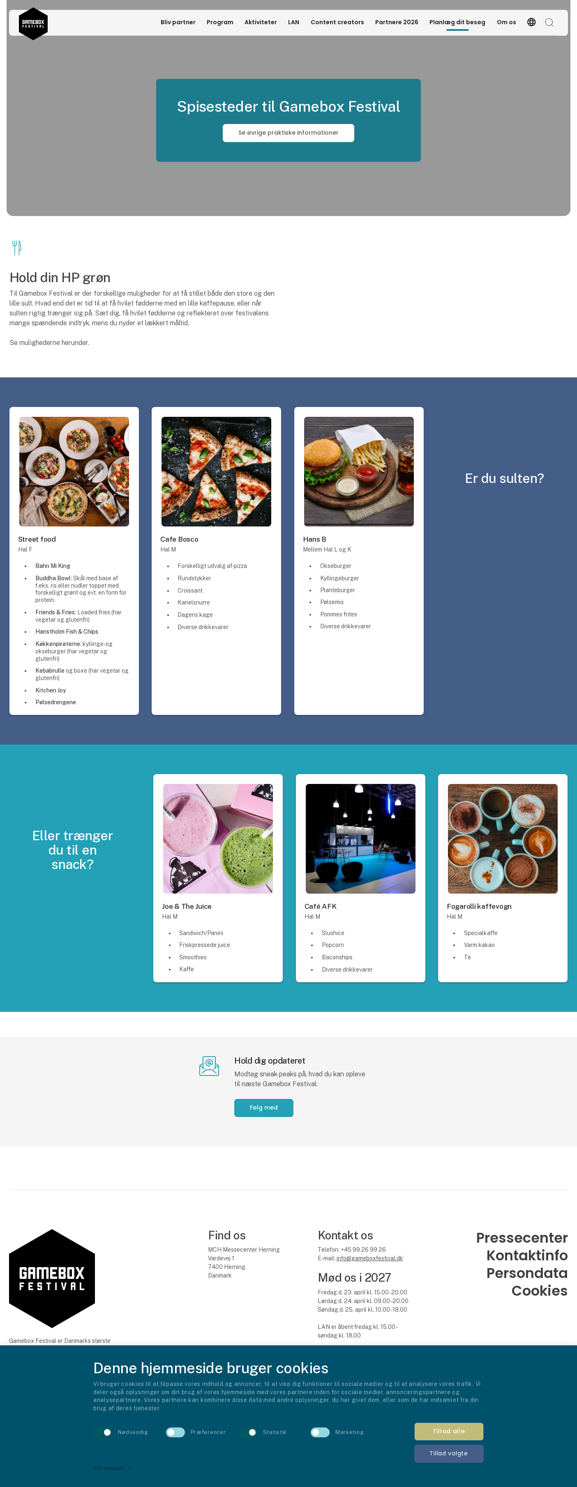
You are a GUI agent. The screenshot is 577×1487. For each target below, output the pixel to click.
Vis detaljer (112, 1468)
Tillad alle (449, 1431)
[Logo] (33, 22)
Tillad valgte (448, 1453)
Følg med (264, 1107)
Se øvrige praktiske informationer (288, 133)
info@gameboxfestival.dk (370, 1258)
